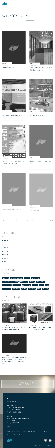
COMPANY (39, 431)
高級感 (39, 288)
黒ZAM (41, 285)
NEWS (45, 431)
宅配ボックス (6, 278)
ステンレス (27, 278)
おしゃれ (24, 288)
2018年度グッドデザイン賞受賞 (10, 281)
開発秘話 (5, 241)
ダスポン (32, 281)
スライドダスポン (7, 288)
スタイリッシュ (31, 288)
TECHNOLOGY (30, 431)
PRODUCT (21, 431)
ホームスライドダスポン (16, 278)
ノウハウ (5, 248)
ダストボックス (16, 288)
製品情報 (5, 251)
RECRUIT (10, 434)
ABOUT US (14, 431)
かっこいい (34, 285)
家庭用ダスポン (24, 281)
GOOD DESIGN (7, 285)
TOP (8, 431)
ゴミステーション (36, 278)
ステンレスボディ (40, 281)
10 (43, 220)
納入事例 (5, 258)
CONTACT (17, 434)
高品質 (47, 285)
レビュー (5, 244)
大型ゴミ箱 (45, 288)
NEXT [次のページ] (51, 220)
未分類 (4, 262)
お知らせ (5, 255)
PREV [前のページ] (4, 220)
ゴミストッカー (16, 285)
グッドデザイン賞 (26, 285)
